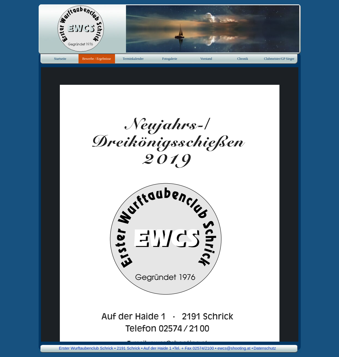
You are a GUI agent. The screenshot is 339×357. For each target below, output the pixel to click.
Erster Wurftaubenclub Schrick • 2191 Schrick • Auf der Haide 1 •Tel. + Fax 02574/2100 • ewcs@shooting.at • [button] (156, 348)
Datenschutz (265, 348)
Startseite (60, 59)
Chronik (242, 59)
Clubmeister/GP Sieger (279, 59)
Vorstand (206, 59)
